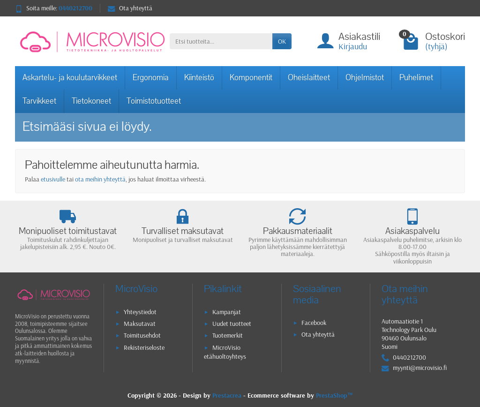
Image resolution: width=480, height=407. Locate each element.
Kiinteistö (199, 77)
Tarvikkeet (39, 101)
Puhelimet (416, 77)
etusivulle (53, 179)
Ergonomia (151, 77)
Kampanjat (226, 312)
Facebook (313, 322)
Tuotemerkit (227, 335)
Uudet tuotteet (231, 323)
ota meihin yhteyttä (100, 179)
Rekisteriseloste (144, 347)
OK (282, 41)
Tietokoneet (91, 101)
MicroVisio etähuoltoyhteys (225, 352)
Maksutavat (140, 323)
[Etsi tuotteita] (221, 41)
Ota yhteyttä (130, 8)
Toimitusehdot (142, 335)
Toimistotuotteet (154, 101)
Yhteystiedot (140, 312)
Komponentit (251, 77)
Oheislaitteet (309, 77)
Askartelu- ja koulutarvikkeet (69, 77)
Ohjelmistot (364, 77)
